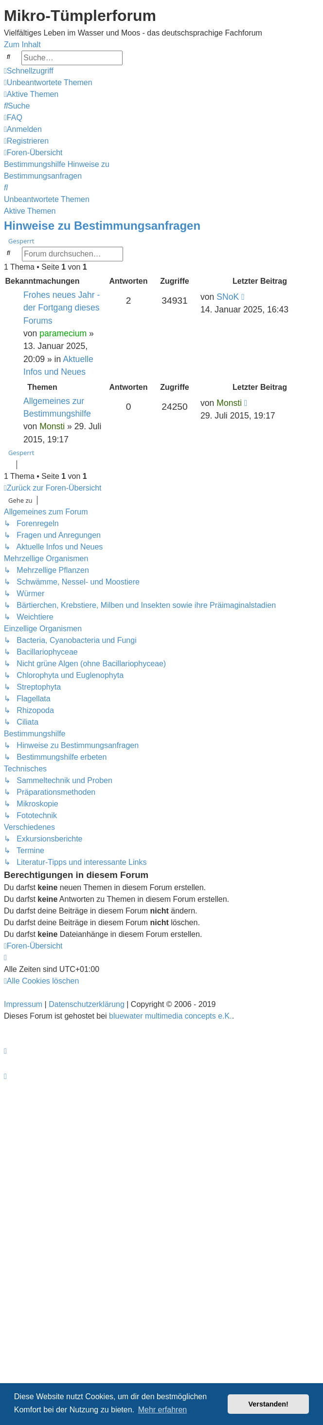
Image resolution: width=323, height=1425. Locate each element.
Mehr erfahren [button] (162, 1410)
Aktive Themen (29, 211)
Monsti (52, 426)
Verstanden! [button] (268, 1404)
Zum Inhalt (22, 44)
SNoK (227, 297)
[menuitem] (48, 82)
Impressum (23, 1004)
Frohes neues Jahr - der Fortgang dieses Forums (61, 308)
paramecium (63, 333)
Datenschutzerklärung (87, 1004)
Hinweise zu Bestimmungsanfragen (102, 225)
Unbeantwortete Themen (47, 199)
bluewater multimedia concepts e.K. (170, 1016)
